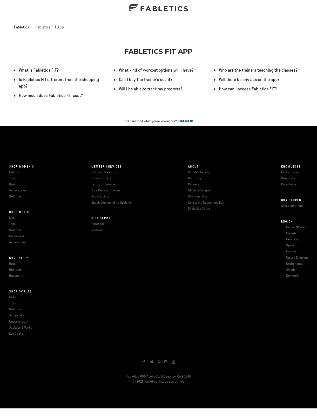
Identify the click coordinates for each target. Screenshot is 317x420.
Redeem (97, 230)
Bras (12, 184)
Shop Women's (21, 166)
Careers (193, 184)
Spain (290, 245)
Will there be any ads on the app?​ (249, 80)
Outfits (14, 172)
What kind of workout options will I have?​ (156, 70)
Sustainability (198, 196)
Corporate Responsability (206, 202)
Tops (12, 178)
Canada (291, 233)
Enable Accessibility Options (111, 202)
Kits (12, 218)
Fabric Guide (289, 172)
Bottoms (15, 196)
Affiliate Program (200, 190)
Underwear (16, 236)
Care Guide (288, 184)
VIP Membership (199, 172)
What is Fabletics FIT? (39, 70)
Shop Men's (19, 212)
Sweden (291, 269)
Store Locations (292, 206)
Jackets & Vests (20, 327)
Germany (292, 239)
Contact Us (185, 121)
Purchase (98, 224)
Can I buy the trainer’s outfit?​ (145, 80)
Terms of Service (103, 184)
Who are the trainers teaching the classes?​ (258, 70)
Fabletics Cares (199, 208)
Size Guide (288, 178)
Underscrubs (18, 321)
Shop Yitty (18, 258)
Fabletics (21, 27)
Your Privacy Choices (106, 190)
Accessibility (100, 196)
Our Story (195, 178)
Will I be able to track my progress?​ (150, 89)
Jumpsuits (16, 315)
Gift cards (101, 218)
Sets (12, 297)
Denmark (292, 276)
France (291, 251)
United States (296, 227)
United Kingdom (297, 257)
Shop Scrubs (20, 291)
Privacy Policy (101, 178)
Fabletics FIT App (49, 27)
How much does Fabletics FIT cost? (51, 96)
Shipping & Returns (104, 172)
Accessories (18, 190)
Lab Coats (16, 333)
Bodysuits (16, 276)
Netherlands (294, 263)
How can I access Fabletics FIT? (248, 89)
